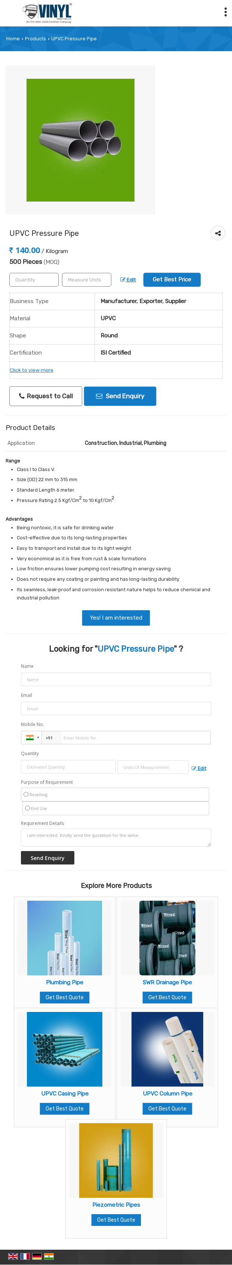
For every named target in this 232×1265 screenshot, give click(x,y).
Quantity (30, 753)
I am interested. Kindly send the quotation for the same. (116, 838)
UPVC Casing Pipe (65, 1093)
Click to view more (31, 370)
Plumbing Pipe (64, 982)
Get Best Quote (65, 997)
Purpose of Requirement (47, 782)
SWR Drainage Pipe (167, 982)
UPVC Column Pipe (167, 1093)
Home (13, 38)
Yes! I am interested (116, 617)
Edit (128, 280)
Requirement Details (42, 823)
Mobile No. (32, 724)
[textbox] (86, 280)
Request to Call (46, 396)
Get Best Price (172, 279)
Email (26, 695)
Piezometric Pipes (116, 1205)
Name (27, 666)
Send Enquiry (120, 396)
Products (35, 38)
